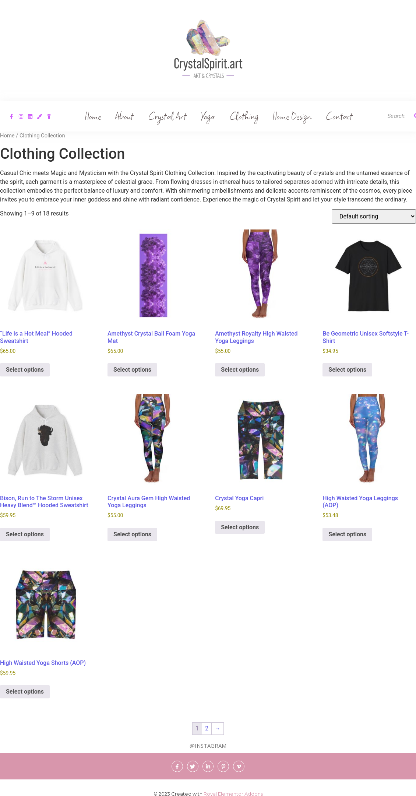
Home (94, 116)
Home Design (291, 116)
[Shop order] (374, 216)
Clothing (243, 116)
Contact (337, 116)
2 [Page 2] (206, 728)
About (125, 116)
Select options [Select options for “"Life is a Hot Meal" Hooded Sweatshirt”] (25, 369)
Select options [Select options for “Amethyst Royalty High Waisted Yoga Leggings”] (240, 369)
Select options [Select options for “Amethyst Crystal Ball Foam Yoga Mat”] (132, 369)
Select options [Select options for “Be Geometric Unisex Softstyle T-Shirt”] (347, 369)
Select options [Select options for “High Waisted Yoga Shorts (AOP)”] (25, 691)
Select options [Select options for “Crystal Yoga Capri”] (240, 527)
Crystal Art (167, 116)
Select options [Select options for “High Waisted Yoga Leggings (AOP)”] (347, 534)
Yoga (208, 116)
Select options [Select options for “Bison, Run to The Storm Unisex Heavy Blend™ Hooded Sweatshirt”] (25, 534)
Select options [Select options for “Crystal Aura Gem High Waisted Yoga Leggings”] (132, 534)
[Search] (397, 116)
